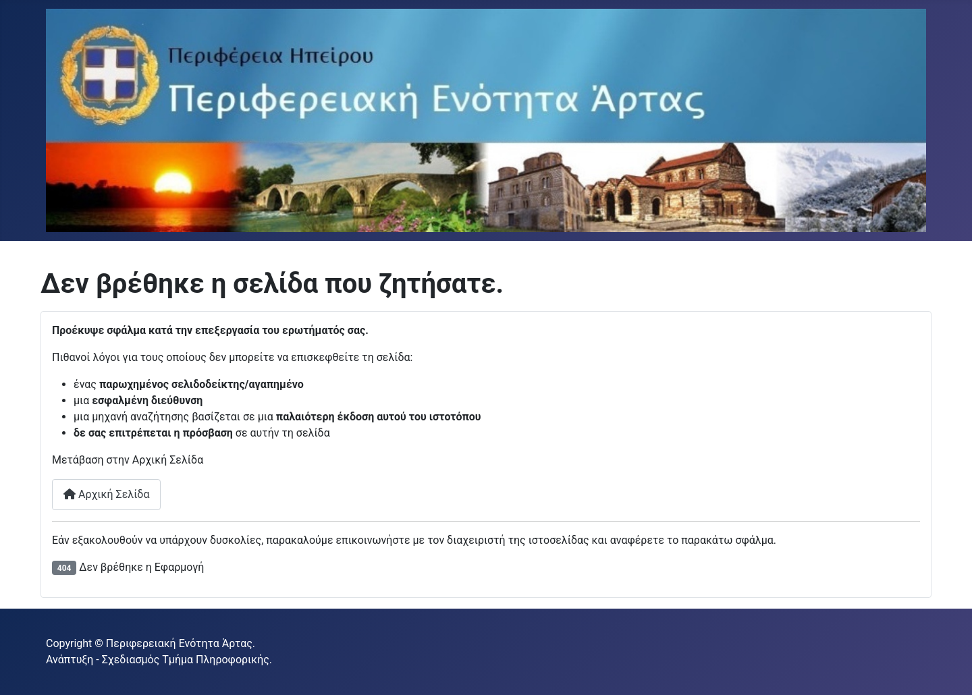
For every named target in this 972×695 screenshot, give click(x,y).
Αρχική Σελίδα (106, 494)
